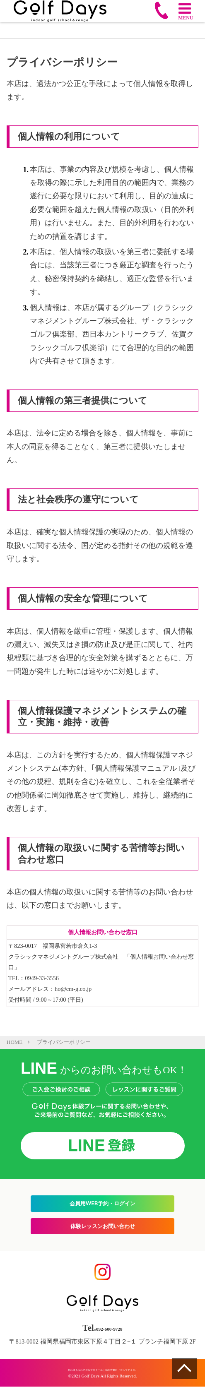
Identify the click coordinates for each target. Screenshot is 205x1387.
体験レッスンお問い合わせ (102, 1226)
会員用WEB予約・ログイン (103, 1203)
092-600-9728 (109, 1328)
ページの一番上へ (184, 1368)
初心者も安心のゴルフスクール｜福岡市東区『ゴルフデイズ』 (102, 1369)
